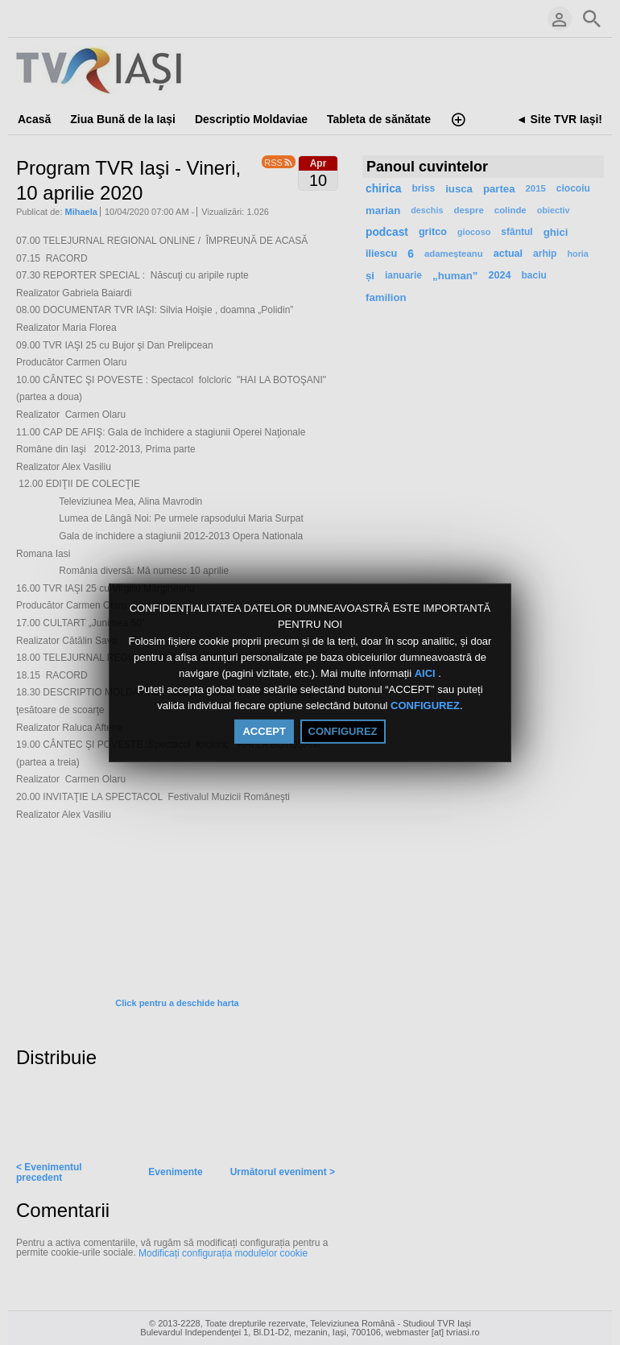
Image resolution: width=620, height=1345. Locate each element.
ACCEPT (263, 731)
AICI (427, 673)
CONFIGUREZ (425, 706)
